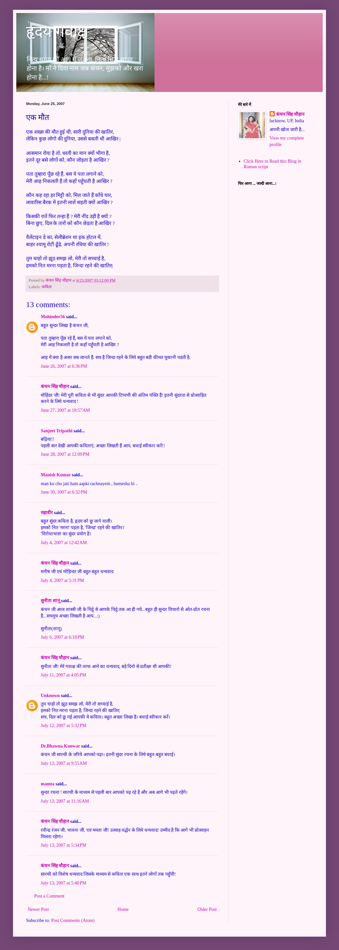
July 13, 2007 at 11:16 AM (65, 801)
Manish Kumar (56, 474)
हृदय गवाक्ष (57, 31)
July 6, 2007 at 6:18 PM (62, 637)
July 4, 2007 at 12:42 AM (64, 542)
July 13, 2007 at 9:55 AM (64, 763)
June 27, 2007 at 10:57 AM (65, 410)
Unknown (50, 695)
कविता (47, 287)
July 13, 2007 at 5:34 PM (63, 845)
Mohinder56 (53, 316)
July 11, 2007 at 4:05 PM (63, 675)
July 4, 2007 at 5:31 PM (62, 580)
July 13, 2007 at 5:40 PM (63, 883)
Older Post (207, 909)
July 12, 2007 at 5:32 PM (63, 725)
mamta (47, 783)
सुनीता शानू (50, 600)
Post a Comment (49, 896)
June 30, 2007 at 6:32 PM (64, 492)
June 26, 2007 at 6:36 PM (64, 366)
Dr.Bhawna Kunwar (60, 746)
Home (123, 909)
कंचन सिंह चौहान (55, 386)
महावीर (47, 512)
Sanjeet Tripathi (56, 430)
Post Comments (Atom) (73, 920)
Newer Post (38, 909)
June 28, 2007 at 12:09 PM (65, 454)
